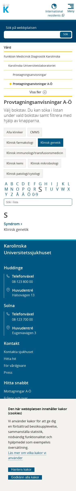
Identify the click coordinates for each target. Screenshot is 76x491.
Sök (65, 34)
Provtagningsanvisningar (29, 75)
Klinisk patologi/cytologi (23, 174)
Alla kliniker (14, 132)
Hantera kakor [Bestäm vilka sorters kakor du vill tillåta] (21, 469)
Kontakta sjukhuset (18, 352)
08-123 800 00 (22, 281)
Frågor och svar (16, 398)
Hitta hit (10, 358)
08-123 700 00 (22, 319)
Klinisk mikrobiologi (44, 163)
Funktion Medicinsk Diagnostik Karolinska (32, 56)
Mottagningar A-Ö (17, 391)
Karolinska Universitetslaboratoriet (32, 65)
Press (8, 372)
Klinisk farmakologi (19, 142)
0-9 (35, 194)
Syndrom (12, 223)
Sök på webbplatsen (21, 27)
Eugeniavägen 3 (24, 333)
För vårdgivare (15, 365)
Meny (70, 11)
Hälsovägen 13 (23, 295)
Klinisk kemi (14, 163)
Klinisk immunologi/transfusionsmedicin (34, 153)
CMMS (34, 132)
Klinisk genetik (51, 142)
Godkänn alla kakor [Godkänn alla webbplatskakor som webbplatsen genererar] (25, 477)
